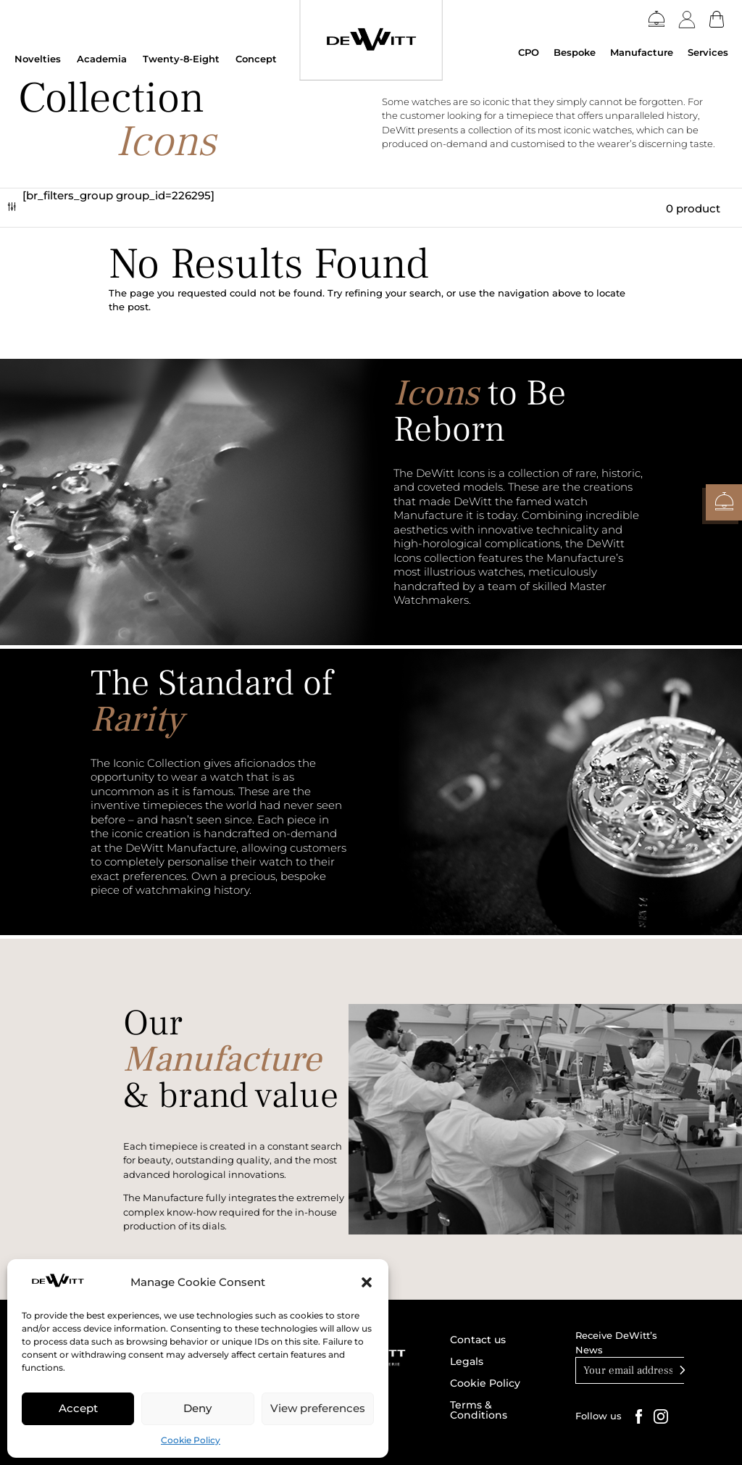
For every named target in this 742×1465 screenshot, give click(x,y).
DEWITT (51, 72)
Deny (197, 1408)
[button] (366, 1282)
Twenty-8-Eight (181, 58)
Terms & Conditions (478, 1411)
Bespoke (575, 52)
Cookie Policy (190, 1440)
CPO (528, 52)
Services (708, 52)
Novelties (37, 58)
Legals (466, 1362)
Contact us (478, 1340)
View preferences (317, 1408)
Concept (256, 58)
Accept (78, 1408)
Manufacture (641, 52)
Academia (102, 58)
